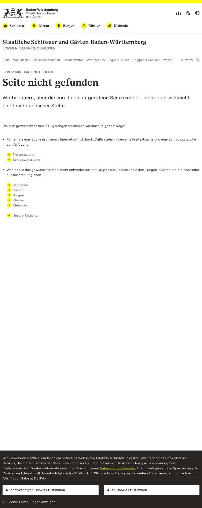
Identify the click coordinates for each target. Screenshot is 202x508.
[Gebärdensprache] (188, 13)
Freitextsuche (26, 155)
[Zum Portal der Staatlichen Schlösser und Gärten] (30, 13)
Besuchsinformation (46, 60)
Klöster (18, 200)
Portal (186, 60)
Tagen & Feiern (118, 60)
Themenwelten (73, 60)
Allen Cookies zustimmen (127, 490)
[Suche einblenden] (198, 59)
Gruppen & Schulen (145, 60)
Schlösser (20, 185)
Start (6, 60)
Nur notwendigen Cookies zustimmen (35, 490)
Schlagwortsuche (26, 160)
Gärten (18, 190)
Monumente (21, 60)
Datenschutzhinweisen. (118, 468)
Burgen (18, 195)
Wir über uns (96, 60)
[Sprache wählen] (197, 13)
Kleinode (20, 205)
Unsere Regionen (26, 215)
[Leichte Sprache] (178, 13)
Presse (167, 60)
